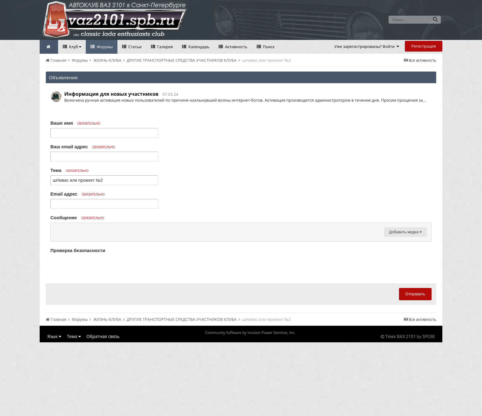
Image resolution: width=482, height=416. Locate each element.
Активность (235, 46)
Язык (54, 410)
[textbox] (241, 266)
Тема (69, 170)
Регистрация (423, 46)
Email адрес (77, 193)
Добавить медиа (405, 305)
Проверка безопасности (77, 324)
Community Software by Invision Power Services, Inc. (250, 406)
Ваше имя (75, 123)
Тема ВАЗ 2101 (400, 410)
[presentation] (97, 340)
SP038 (428, 410)
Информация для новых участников (111, 94)
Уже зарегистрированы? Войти (366, 46)
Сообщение (77, 217)
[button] (56, 229)
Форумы (104, 46)
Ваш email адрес (82, 146)
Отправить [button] (415, 367)
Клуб (74, 46)
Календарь (198, 46)
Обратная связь (103, 410)
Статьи (134, 46)
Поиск (268, 46)
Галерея (164, 46)
